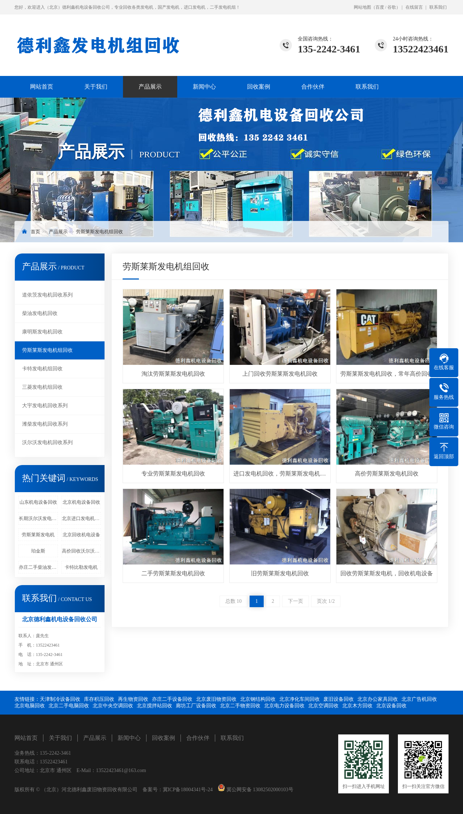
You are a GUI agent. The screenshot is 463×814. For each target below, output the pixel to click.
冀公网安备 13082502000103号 (259, 789)
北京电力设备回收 (284, 705)
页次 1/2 (326, 601)
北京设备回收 (391, 705)
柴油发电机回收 (40, 313)
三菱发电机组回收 (42, 387)
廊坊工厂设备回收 (196, 705)
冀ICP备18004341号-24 (188, 789)
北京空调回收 (323, 705)
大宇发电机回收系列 (45, 405)
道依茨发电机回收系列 (47, 295)
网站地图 (362, 7)
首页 (35, 231)
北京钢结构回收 (258, 699)
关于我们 (95, 87)
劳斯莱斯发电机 (38, 534)
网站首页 (41, 87)
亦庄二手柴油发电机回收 (38, 567)
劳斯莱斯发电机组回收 (99, 231)
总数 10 (233, 601)
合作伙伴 (312, 87)
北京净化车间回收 (299, 699)
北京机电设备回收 (81, 502)
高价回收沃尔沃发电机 (81, 551)
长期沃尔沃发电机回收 (38, 518)
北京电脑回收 (29, 705)
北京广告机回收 (419, 699)
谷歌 (391, 7)
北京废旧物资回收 (216, 699)
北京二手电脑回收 (68, 705)
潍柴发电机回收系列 (45, 424)
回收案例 (258, 87)
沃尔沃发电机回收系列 (47, 442)
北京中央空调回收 (113, 705)
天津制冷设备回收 (60, 699)
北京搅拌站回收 (154, 705)
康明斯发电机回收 (42, 331)
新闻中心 (204, 87)
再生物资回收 (133, 699)
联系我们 (438, 7)
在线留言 (414, 7)
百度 (379, 7)
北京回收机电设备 (81, 534)
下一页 (295, 601)
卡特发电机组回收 (42, 368)
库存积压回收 (99, 699)
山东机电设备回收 (38, 502)
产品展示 (150, 87)
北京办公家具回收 (377, 699)
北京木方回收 (357, 705)
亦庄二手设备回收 (172, 699)
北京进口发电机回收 (81, 518)
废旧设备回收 (338, 699)
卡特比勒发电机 (81, 567)
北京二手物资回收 (240, 705)
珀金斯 (38, 551)
